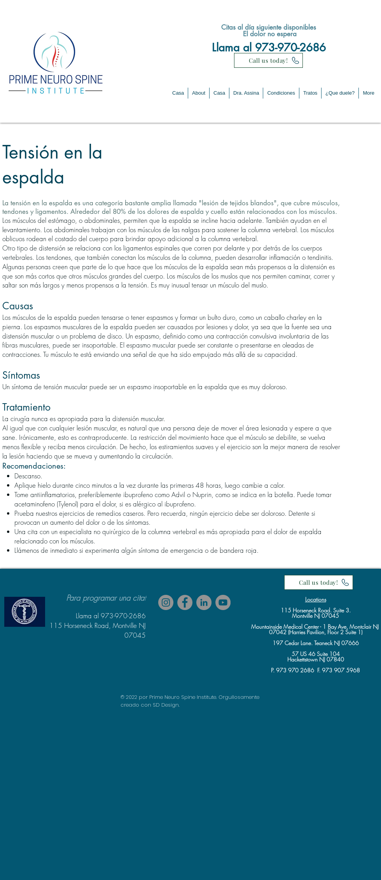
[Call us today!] (268, 60)
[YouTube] (223, 602)
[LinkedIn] (203, 602)
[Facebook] (184, 602)
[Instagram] (165, 602)
